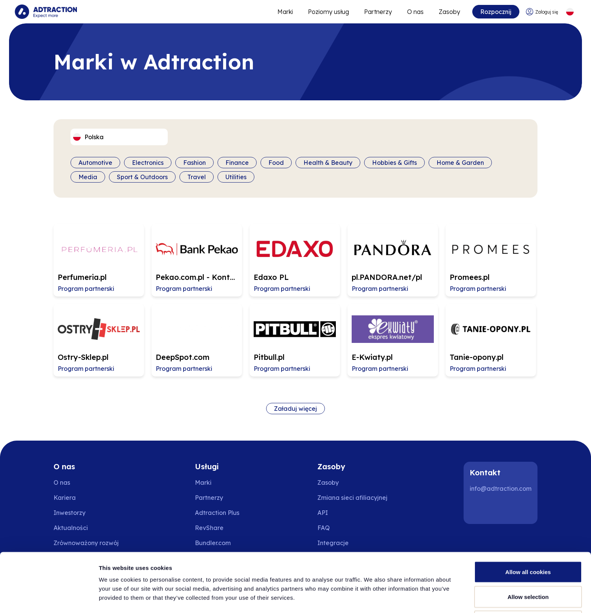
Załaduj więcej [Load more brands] (295, 408)
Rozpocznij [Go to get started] (495, 11)
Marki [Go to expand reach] (284, 11)
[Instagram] (503, 509)
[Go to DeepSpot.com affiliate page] (197, 340)
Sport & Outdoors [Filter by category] (142, 177)
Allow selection (527, 568)
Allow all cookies (528, 543)
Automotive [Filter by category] (95, 162)
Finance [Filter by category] (237, 162)
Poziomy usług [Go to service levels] (328, 11)
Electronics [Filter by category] (148, 162)
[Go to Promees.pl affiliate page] (491, 260)
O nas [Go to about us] (62, 482)
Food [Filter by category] (276, 162)
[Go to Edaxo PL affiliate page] (295, 260)
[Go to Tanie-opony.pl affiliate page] (491, 340)
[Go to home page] (46, 12)
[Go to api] (352, 512)
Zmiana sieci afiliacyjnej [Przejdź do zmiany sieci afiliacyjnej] (352, 497)
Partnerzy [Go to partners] (209, 497)
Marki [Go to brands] (203, 482)
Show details (395, 593)
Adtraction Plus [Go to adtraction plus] (217, 512)
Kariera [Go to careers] (65, 497)
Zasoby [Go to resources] (449, 11)
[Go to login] (541, 12)
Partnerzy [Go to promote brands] (378, 11)
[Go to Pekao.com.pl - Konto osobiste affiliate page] (197, 260)
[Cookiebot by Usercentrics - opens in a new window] (49, 598)
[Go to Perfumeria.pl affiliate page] (99, 260)
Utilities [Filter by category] (236, 177)
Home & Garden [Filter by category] (460, 162)
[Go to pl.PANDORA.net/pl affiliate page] (393, 260)
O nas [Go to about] (415, 11)
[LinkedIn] (479, 509)
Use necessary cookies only (528, 593)
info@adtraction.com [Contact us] (500, 488)
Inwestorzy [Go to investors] (70, 512)
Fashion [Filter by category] (194, 162)
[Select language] (569, 12)
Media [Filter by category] (87, 177)
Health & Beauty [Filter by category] (327, 162)
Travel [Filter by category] (196, 177)
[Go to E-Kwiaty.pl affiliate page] (393, 340)
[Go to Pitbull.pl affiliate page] (295, 340)
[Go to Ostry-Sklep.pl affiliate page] (99, 340)
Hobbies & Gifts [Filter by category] (394, 162)
